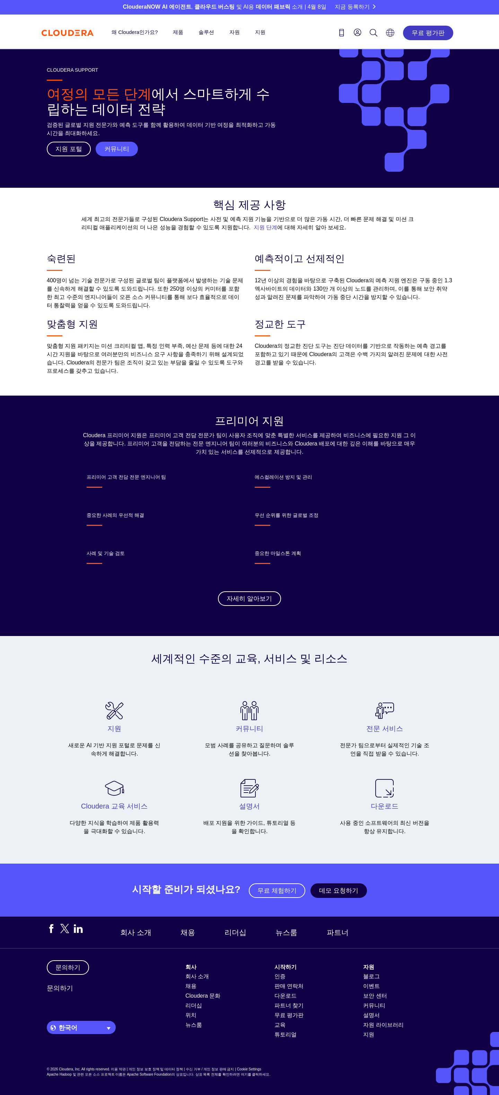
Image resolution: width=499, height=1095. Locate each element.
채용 (188, 932)
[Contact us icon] (341, 34)
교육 (280, 1025)
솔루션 (206, 32)
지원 (260, 32)
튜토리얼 (285, 1034)
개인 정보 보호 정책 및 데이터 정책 (156, 1069)
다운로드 (285, 996)
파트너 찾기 (289, 1005)
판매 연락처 (289, 986)
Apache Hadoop (59, 1074)
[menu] (357, 32)
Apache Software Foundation (149, 1074)
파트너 (338, 932)
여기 (244, 1074)
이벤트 (371, 986)
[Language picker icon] (390, 35)
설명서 (371, 1015)
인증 (280, 976)
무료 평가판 (428, 32)
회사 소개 (135, 932)
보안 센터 (375, 996)
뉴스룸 (286, 932)
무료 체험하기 (277, 890)
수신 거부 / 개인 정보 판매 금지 (210, 1069)
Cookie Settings (249, 1069)
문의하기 (60, 988)
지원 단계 (265, 227)
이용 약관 (118, 1069)
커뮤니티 (374, 1005)
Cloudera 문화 (202, 996)
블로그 (371, 976)
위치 (190, 1015)
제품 (178, 32)
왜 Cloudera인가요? (135, 32)
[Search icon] (373, 34)
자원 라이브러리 (383, 1025)
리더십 (235, 932)
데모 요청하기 (338, 890)
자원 (234, 32)
